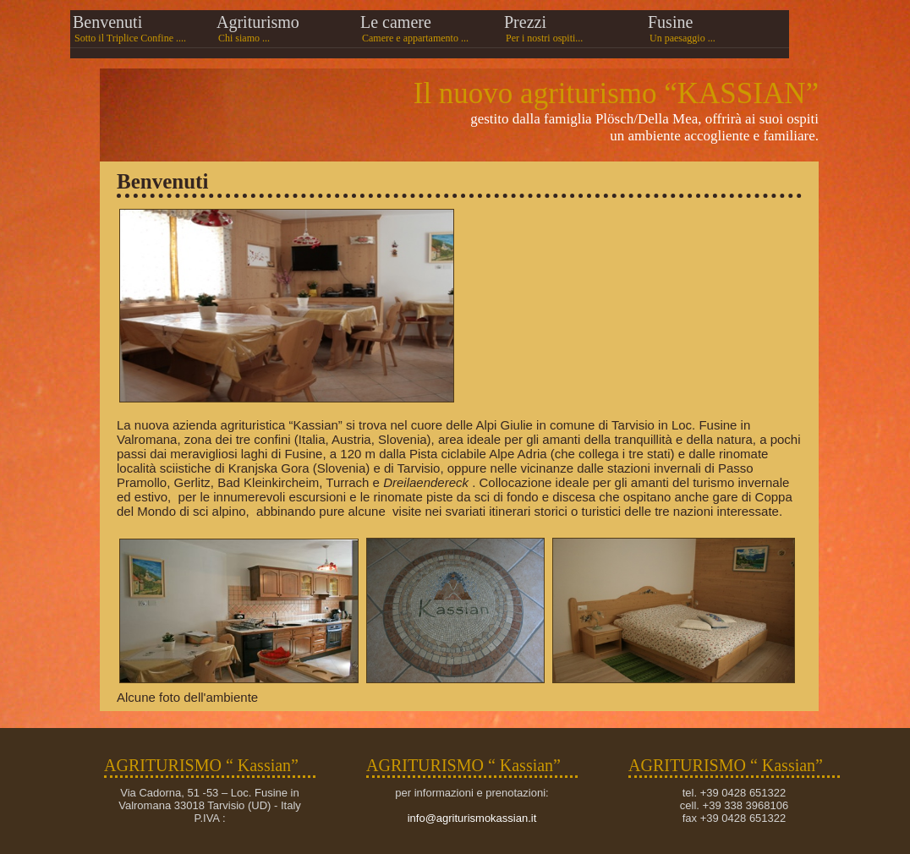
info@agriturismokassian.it (472, 818)
